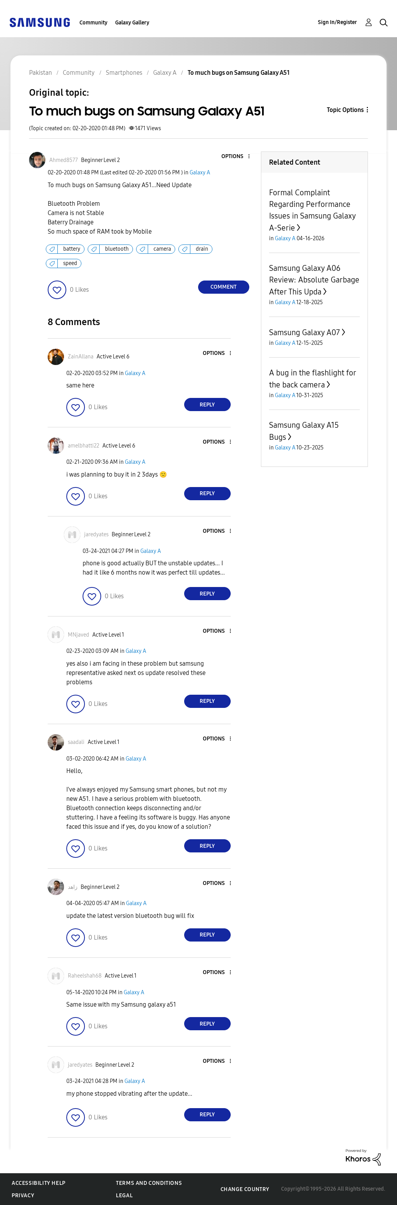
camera (162, 249)
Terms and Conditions (149, 1183)
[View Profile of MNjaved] (78, 635)
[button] (235, 156)
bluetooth (117, 249)
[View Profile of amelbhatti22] (83, 445)
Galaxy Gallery (132, 22)
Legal (124, 1195)
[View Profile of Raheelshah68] (85, 976)
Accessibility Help (39, 1183)
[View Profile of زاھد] (73, 887)
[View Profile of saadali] (76, 742)
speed (70, 263)
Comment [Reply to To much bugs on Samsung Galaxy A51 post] (223, 287)
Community (93, 22)
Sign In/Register (337, 22)
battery (71, 249)
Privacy (23, 1195)
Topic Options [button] (345, 110)
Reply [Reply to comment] (207, 404)
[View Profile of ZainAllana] (80, 356)
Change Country (245, 1189)
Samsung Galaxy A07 (304, 332)
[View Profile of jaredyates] (96, 534)
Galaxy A (200, 172)
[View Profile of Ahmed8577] (63, 160)
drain (202, 249)
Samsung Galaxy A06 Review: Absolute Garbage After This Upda (314, 279)
